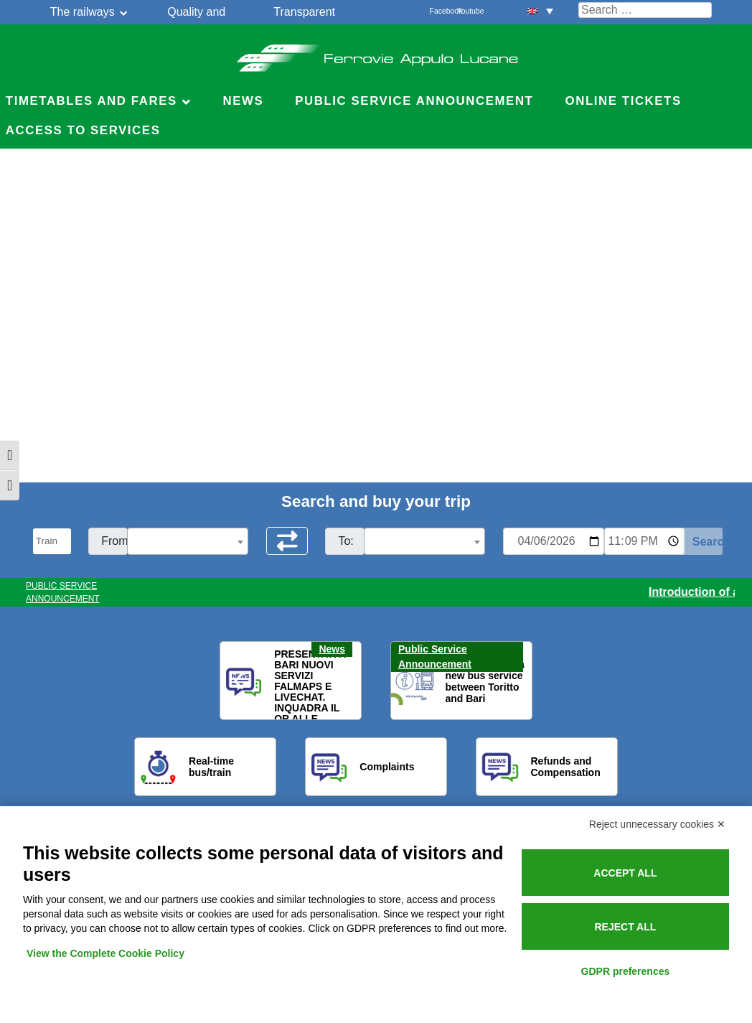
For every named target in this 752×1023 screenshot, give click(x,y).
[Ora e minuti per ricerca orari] (644, 541)
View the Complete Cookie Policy (105, 953)
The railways (82, 12)
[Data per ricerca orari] (553, 541)
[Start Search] (702, 541)
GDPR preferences (625, 971)
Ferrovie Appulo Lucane (376, 54)
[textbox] (188, 542)
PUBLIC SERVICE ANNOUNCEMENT (63, 592)
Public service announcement (414, 101)
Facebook (438, 11)
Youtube (465, 11)
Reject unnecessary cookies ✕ (657, 824)
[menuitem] (540, 10)
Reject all (625, 927)
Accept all (625, 873)
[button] (239, 681)
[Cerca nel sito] (645, 10)
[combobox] (187, 541)
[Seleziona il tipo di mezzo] (52, 541)
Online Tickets (623, 101)
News (242, 101)
